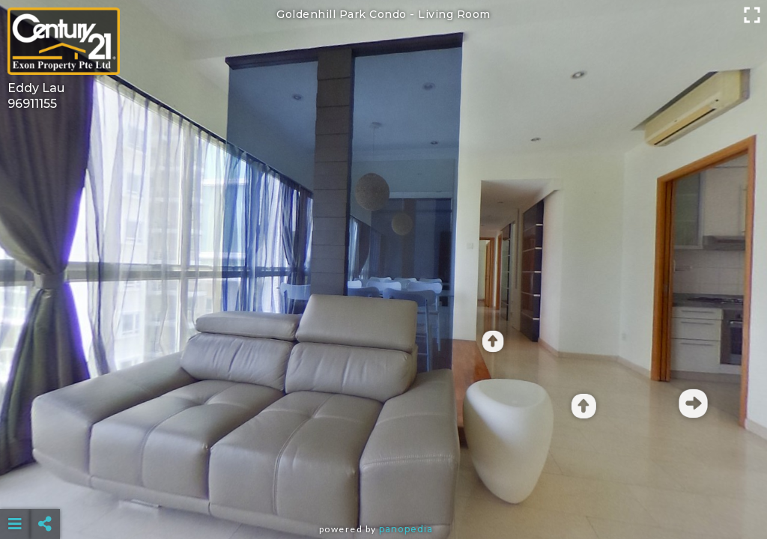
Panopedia (406, 529)
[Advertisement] (384, 486)
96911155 (32, 104)
